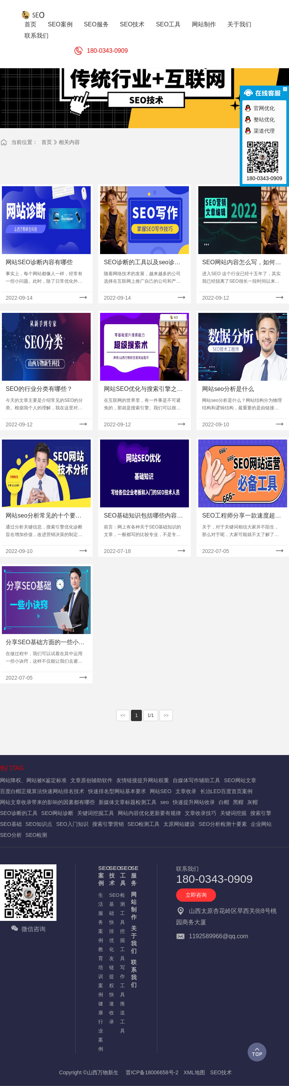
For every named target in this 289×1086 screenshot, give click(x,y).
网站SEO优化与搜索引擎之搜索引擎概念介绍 (143, 390)
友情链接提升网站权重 (142, 780)
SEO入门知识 (72, 824)
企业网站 (261, 824)
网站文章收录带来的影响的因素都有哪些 (47, 802)
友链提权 (111, 972)
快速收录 (111, 1008)
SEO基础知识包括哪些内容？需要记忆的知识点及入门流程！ (143, 516)
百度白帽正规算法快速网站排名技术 (42, 791)
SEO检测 (36, 835)
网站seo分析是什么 (228, 389)
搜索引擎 (260, 813)
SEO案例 (100, 875)
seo (164, 802)
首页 (46, 142)
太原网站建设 (179, 824)
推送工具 (121, 1017)
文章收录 (185, 791)
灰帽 (252, 802)
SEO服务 (132, 875)
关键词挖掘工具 (95, 813)
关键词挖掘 (233, 813)
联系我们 (132, 973)
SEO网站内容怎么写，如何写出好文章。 (241, 263)
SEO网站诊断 (57, 813)
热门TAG (12, 768)
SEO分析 (11, 835)
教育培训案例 (100, 972)
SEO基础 (11, 824)
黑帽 (238, 802)
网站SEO (161, 791)
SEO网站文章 (240, 780)
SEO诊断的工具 (19, 813)
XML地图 (194, 1072)
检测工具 (121, 908)
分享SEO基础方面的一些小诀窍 (45, 643)
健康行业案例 (100, 1026)
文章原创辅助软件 (91, 780)
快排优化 (111, 935)
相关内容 (69, 142)
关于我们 (132, 939)
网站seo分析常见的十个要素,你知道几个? (44, 516)
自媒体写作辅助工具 (196, 780)
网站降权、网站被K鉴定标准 (33, 780)
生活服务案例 (100, 917)
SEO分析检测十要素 (223, 824)
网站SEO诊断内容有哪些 (39, 262)
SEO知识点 (39, 824)
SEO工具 (121, 875)
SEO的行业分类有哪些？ (39, 389)
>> (166, 715)
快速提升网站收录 (194, 802)
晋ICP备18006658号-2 (152, 1072)
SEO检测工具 (144, 824)
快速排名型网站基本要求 (117, 791)
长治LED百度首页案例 (226, 791)
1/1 (151, 715)
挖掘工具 (121, 944)
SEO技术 (111, 875)
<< (123, 715)
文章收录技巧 (200, 813)
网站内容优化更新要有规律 (149, 813)
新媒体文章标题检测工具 (128, 802)
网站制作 (132, 905)
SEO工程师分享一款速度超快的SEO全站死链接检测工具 (241, 516)
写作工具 (121, 981)
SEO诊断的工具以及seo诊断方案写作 (142, 263)
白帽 (224, 802)
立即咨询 (196, 895)
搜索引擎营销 (108, 824)
